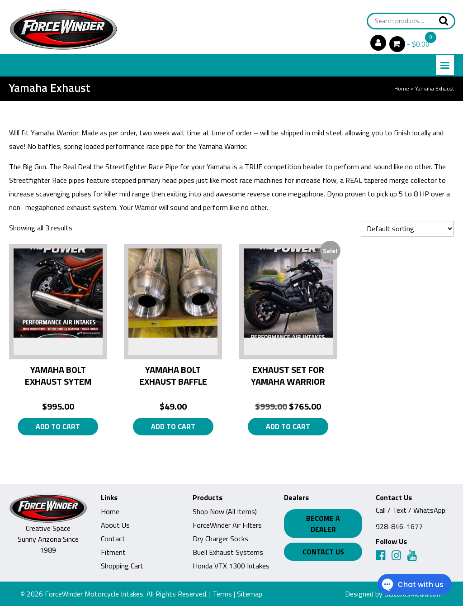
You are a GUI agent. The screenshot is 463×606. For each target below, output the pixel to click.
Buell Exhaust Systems (228, 552)
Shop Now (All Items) (225, 511)
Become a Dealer (323, 523)
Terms (222, 593)
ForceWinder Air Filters (227, 525)
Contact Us (323, 551)
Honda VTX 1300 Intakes (231, 565)
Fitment (113, 552)
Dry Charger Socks (220, 538)
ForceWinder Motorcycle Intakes (94, 593)
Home (401, 88)
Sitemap (249, 593)
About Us (115, 525)
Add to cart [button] (58, 426)
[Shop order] (407, 229)
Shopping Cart (122, 565)
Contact (113, 538)
